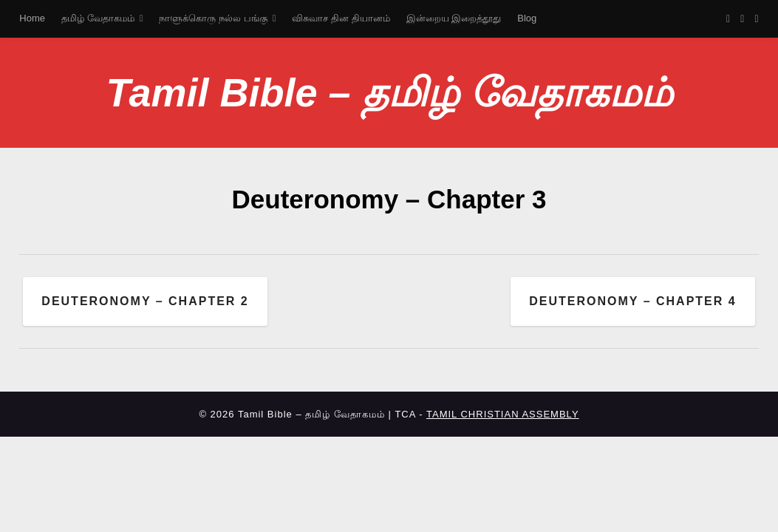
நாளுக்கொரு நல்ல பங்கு (213, 18)
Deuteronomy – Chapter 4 (632, 301)
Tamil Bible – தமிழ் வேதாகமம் (389, 92)
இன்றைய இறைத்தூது (454, 18)
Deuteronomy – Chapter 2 (144, 301)
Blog (526, 18)
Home (32, 18)
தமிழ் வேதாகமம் (97, 18)
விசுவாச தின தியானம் (340, 18)
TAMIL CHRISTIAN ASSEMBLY (502, 414)
